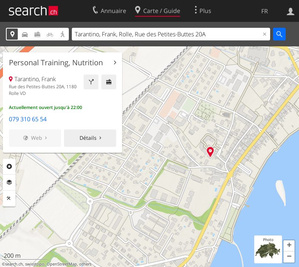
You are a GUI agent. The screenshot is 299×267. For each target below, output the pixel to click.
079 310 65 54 (28, 119)
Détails (88, 137)
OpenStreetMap (62, 264)
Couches (9, 182)
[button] (289, 245)
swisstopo (34, 264)
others (85, 264)
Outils (9, 198)
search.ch (14, 264)
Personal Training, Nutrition (56, 62)
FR (264, 11)
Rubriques (9, 166)
